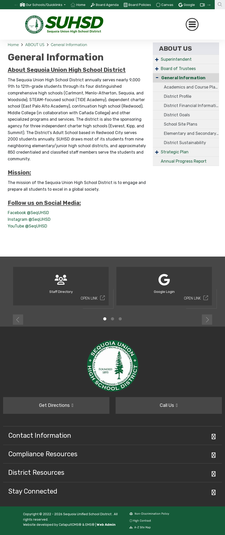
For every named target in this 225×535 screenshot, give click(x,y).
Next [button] (207, 319)
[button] (45, 5)
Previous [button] (18, 319)
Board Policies (139, 5)
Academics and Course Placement (191, 87)
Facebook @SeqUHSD (28, 212)
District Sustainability (185, 142)
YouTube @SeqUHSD (27, 226)
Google (189, 5)
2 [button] (112, 318)
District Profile (177, 96)
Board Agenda (107, 5)
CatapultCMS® (70, 525)
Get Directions (56, 405)
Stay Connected (32, 491)
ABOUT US (34, 44)
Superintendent (176, 59)
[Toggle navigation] (192, 24)
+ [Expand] (157, 59)
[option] (42, 4)
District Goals (177, 114)
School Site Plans (180, 124)
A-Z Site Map (140, 527)
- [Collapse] (157, 77)
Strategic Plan (175, 152)
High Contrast (142, 520)
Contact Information (39, 435)
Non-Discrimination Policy (149, 513)
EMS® (90, 525)
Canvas (167, 5)
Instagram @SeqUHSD (29, 219)
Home (81, 5)
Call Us (169, 405)
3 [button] (120, 318)
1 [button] (104, 318)
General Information (69, 44)
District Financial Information (191, 105)
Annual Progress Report (184, 161)
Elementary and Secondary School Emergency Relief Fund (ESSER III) (191, 133)
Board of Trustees (178, 68)
